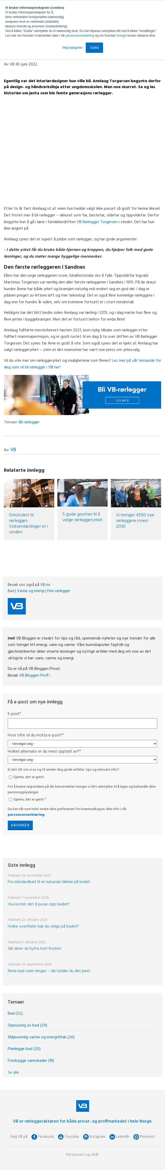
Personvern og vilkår (82, 1155)
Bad (11, 591)
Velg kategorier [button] (72, 47)
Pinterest (147, 1137)
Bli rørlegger (29, 422)
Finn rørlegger (58, 591)
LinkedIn (122, 1137)
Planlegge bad (24, 1049)
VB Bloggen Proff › (35, 675)
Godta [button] (94, 47)
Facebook (46, 1137)
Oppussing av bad (27, 1025)
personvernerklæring (80, 35)
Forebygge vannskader (31, 1060)
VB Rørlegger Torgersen (97, 222)
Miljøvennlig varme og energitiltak (41, 1037)
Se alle (13, 1072)
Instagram (97, 1137)
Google (122, 35)
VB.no (45, 585)
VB (12, 64)
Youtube (72, 1137)
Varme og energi (30, 591)
